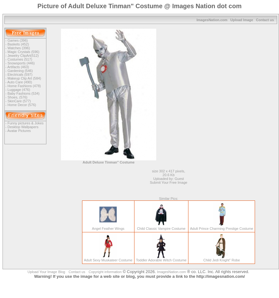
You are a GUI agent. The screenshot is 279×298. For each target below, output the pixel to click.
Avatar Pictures (19, 131)
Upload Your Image (42, 272)
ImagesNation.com (212, 20)
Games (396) (18, 40)
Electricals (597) (20, 74)
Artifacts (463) (18, 67)
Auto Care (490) (19, 82)
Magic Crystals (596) (23, 52)
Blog (61, 272)
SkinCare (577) (19, 101)
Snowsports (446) (21, 63)
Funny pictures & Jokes (26, 123)
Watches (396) (19, 48)
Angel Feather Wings (108, 227)
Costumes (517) (20, 59)
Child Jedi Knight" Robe (221, 258)
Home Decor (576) (22, 105)
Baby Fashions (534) (24, 93)
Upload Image (241, 20)
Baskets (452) (18, 44)
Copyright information (105, 272)
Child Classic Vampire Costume (161, 227)
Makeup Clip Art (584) (24, 78)
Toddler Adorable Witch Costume (161, 258)
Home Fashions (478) (24, 86)
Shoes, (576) (17, 97)
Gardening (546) (20, 71)
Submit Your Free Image (168, 182)
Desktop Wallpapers (23, 127)
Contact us (265, 20)
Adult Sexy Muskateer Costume (108, 258)
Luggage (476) (19, 90)
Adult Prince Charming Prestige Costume (221, 227)
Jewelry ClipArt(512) (23, 55)
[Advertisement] (223, 73)
